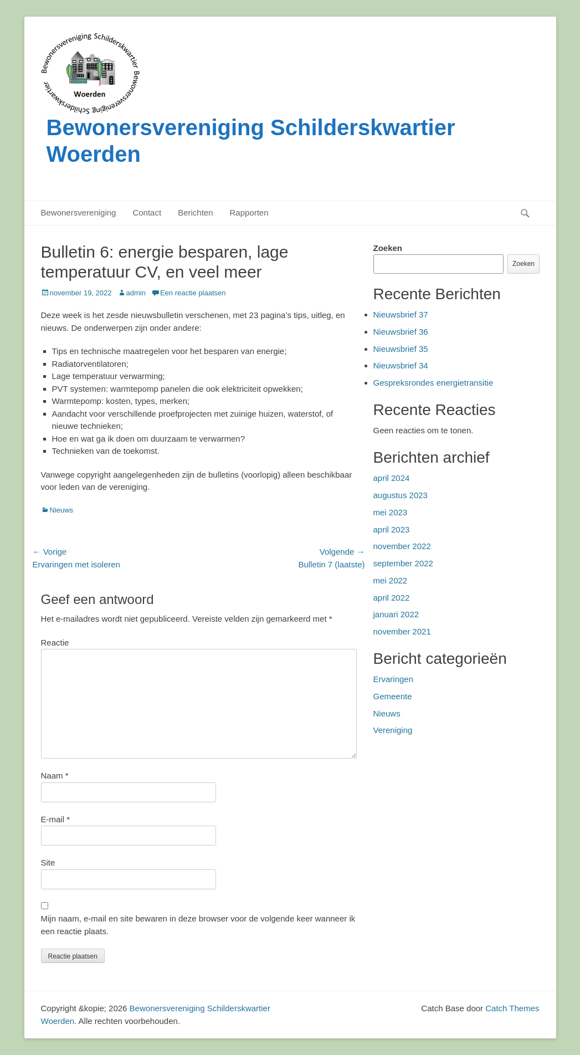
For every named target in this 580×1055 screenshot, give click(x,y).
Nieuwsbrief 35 (400, 349)
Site (48, 862)
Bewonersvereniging (78, 212)
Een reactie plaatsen (193, 293)
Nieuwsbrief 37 (400, 314)
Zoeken (388, 248)
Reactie (55, 642)
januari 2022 (396, 614)
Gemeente (392, 696)
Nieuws (62, 510)
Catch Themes (512, 1008)
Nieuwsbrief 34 (400, 365)
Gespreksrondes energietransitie (433, 382)
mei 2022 (390, 580)
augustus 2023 (400, 495)
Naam (55, 775)
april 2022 (391, 597)
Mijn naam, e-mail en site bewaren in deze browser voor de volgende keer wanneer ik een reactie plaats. (198, 925)
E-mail (55, 819)
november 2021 (402, 631)
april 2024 (391, 478)
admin (136, 293)
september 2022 (403, 563)
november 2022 (402, 546)
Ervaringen (393, 679)
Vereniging (393, 730)
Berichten (195, 212)
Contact (146, 212)
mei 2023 (390, 512)
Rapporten (249, 212)
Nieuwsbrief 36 (400, 331)
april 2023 (391, 529)
